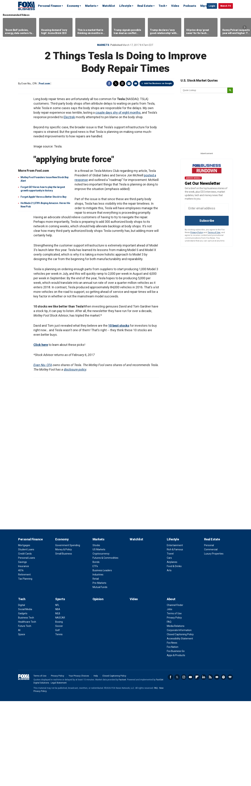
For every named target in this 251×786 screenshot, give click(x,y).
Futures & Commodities (105, 642)
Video (175, 5)
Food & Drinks (174, 651)
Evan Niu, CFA (42, 450)
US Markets (99, 634)
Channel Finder (175, 690)
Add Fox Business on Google (158, 83)
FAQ (169, 706)
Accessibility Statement (180, 723)
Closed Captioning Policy (180, 719)
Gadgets (22, 698)
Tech (162, 5)
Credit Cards (25, 638)
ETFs (95, 651)
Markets (90, 5)
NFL (57, 690)
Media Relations (175, 710)
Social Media (25, 694)
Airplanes (172, 646)
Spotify (223, 762)
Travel (170, 638)
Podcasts (189, 5)
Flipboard (197, 762)
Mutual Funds (100, 672)
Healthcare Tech (27, 706)
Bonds (96, 646)
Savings (22, 646)
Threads (122, 83)
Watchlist (108, 5)
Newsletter (217, 762)
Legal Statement (59, 767)
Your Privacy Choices (79, 761)
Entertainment (175, 630)
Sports (60, 684)
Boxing (59, 706)
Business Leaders (102, 655)
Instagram (184, 762)
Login (212, 6)
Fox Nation (172, 731)
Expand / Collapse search (203, 6)
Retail (96, 663)
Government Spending (67, 630)
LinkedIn (203, 762)
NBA (57, 694)
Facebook (109, 83)
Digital (21, 690)
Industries (98, 659)
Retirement (24, 659)
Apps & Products (176, 740)
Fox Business (26, 5)
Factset (122, 764)
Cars (169, 642)
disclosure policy (75, 454)
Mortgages (24, 630)
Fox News (172, 727)
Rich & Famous (175, 634)
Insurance (23, 651)
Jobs (169, 694)
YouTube (190, 762)
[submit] (230, 90)
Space (21, 719)
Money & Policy (63, 634)
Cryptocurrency (101, 638)
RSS (210, 762)
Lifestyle (125, 5)
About (171, 684)
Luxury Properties (213, 638)
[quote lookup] (204, 90)
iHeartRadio (230, 762)
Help (96, 761)
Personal (209, 630)
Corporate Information (179, 715)
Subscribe (206, 220)
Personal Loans (26, 642)
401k (21, 655)
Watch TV (225, 6)
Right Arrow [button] (244, 27)
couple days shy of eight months (118, 197)
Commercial (211, 634)
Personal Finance (49, 5)
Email (135, 83)
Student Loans (26, 634)
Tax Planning (25, 663)
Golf (57, 715)
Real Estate (145, 5)
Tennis (59, 719)
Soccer (59, 710)
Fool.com (44, 83)
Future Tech (24, 710)
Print (129, 83)
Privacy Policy (196, 232)
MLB (57, 698)
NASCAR (60, 702)
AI (19, 715)
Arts (169, 655)
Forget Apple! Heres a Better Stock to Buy (43, 281)
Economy (73, 5)
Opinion (98, 684)
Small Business (63, 638)
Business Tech (26, 702)
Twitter (116, 83)
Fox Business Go (176, 736)
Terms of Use (214, 232)
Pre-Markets (99, 667)
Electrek (69, 202)
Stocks (96, 630)
